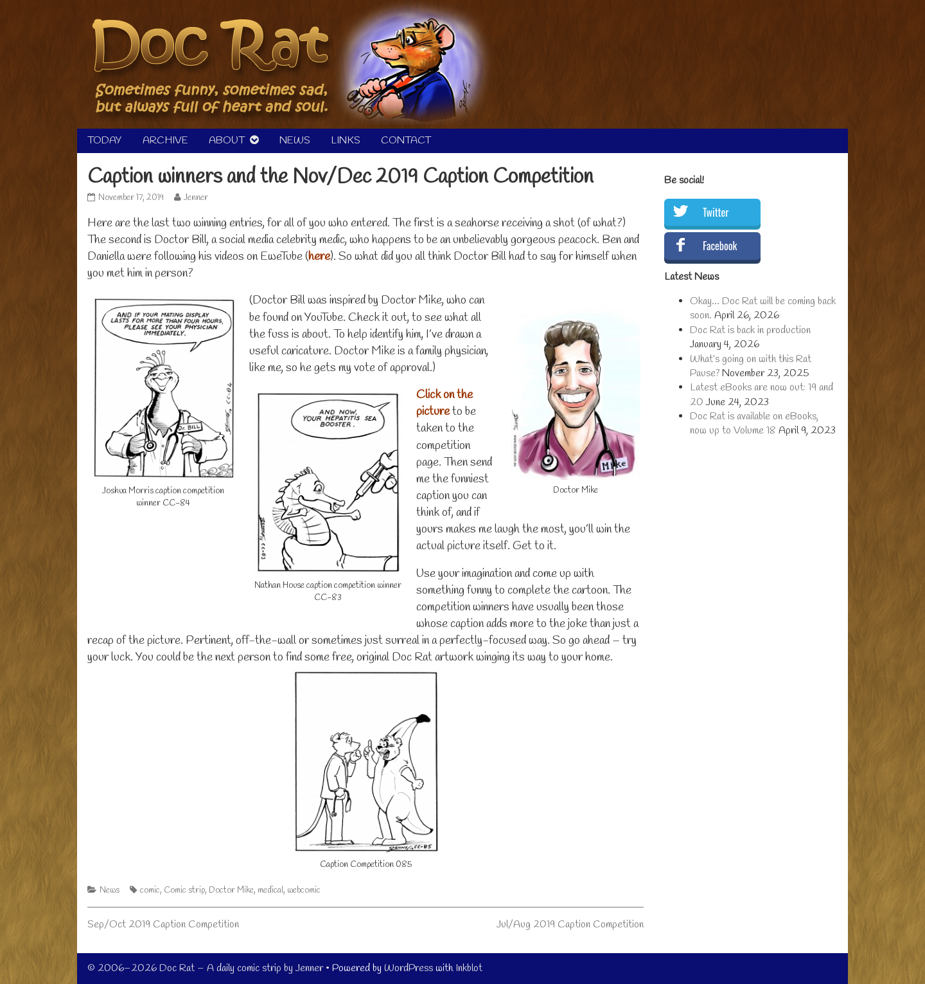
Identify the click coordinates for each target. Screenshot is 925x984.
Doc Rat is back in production (750, 330)
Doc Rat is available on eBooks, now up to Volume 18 (754, 423)
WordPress (408, 968)
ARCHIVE (165, 140)
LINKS (345, 140)
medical (270, 890)
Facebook (720, 245)
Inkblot (468, 968)
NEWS (294, 140)
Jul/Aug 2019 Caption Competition (570, 924)
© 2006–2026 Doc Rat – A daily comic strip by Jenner (205, 968)
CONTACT (406, 140)
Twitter (715, 212)
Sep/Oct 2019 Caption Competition (163, 924)
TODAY (104, 140)
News (109, 890)
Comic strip (184, 890)
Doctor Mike (231, 890)
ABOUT (227, 140)
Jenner (195, 197)
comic (150, 890)
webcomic (304, 890)
